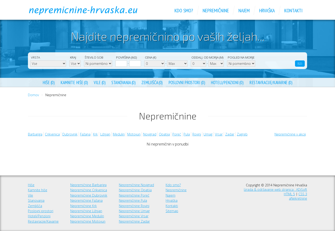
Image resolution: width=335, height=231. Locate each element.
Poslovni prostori (40, 211)
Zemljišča (35, 206)
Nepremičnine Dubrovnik (88, 195)
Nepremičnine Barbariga (88, 185)
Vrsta (35, 57)
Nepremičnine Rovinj (134, 206)
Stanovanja (36, 200)
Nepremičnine (176, 190)
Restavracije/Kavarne (43, 221)
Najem (170, 195)
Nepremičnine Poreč (134, 195)
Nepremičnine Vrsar (133, 216)
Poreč (176, 134)
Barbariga (35, 134)
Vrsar (219, 134)
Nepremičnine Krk (83, 206)
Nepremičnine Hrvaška (88, 10)
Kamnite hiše (37, 190)
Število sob (94, 57)
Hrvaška (172, 200)
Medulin (119, 134)
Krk (95, 134)
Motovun (134, 134)
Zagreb (242, 134)
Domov (33, 95)
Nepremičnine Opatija (135, 190)
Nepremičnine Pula (133, 200)
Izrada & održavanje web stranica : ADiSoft (275, 189)
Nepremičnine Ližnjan (86, 211)
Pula (187, 134)
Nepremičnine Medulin (87, 216)
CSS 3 (302, 194)
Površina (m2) (126, 57)
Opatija (164, 134)
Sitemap (172, 211)
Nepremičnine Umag (134, 211)
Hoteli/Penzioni (39, 216)
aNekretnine (298, 198)
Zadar (229, 134)
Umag (208, 134)
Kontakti (172, 206)
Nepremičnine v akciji (290, 134)
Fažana (85, 134)
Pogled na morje (241, 57)
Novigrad (149, 134)
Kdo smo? (173, 185)
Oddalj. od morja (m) (207, 57)
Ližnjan (105, 134)
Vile (30, 195)
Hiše (31, 185)
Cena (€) (150, 57)
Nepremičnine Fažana (86, 200)
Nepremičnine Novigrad (136, 185)
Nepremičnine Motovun (87, 221)
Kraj (73, 57)
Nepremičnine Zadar (134, 221)
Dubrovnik (69, 134)
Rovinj (196, 134)
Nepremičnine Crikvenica (88, 190)
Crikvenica (52, 134)
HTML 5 (289, 194)
